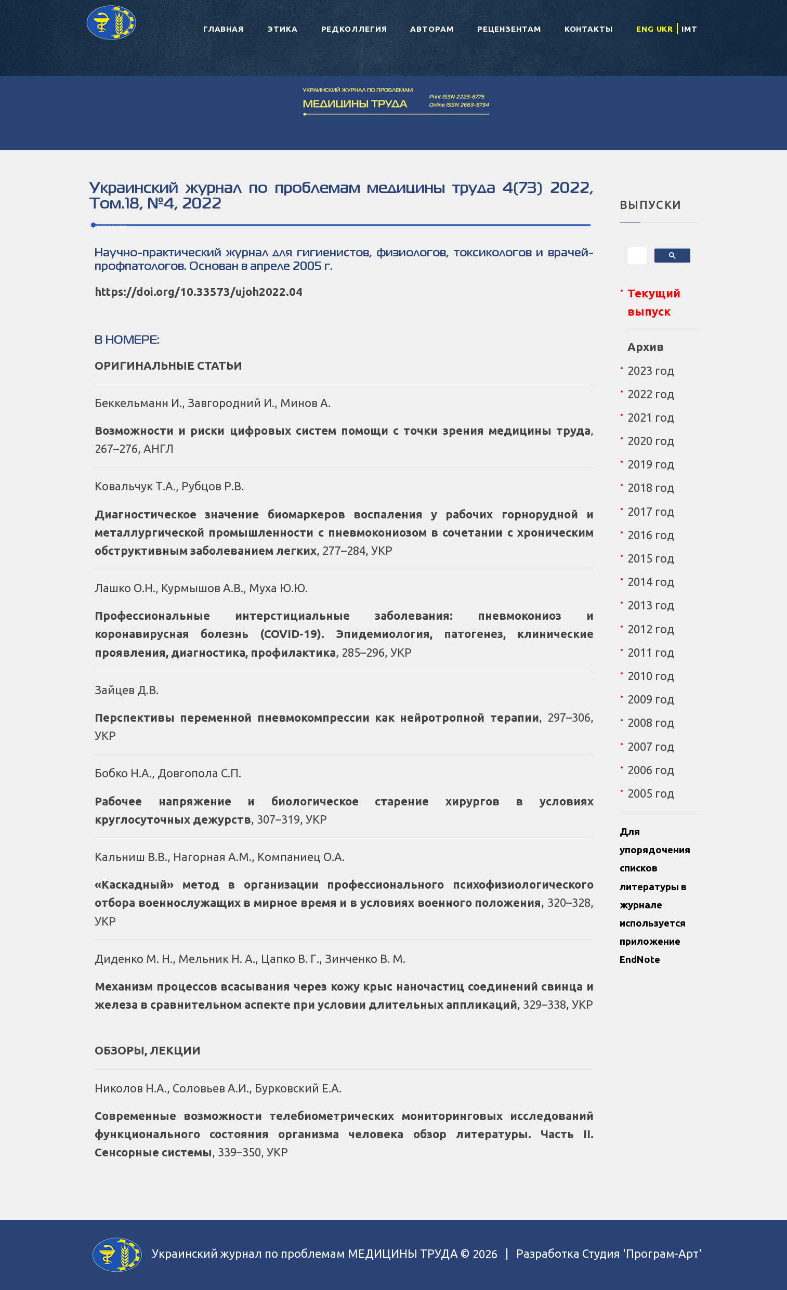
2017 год (650, 511)
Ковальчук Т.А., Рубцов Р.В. (169, 485)
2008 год (650, 722)
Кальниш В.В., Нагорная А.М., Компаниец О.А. (220, 856)
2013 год (650, 604)
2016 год (650, 534)
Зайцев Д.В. (127, 689)
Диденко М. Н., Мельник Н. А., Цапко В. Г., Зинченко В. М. (250, 958)
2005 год (650, 793)
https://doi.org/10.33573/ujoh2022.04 (199, 291)
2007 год (650, 746)
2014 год (650, 581)
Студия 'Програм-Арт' (642, 1253)
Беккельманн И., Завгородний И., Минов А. (213, 402)
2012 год (650, 628)
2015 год (650, 558)
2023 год (650, 370)
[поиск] (636, 256)
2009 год (650, 699)
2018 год (650, 487)
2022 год (650, 393)
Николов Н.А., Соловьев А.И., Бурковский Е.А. (218, 1087)
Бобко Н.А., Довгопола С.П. (168, 772)
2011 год (650, 652)
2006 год (650, 769)
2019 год (650, 464)
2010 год (650, 675)
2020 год (650, 440)
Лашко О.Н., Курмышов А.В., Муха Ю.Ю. (201, 587)
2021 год (650, 417)
